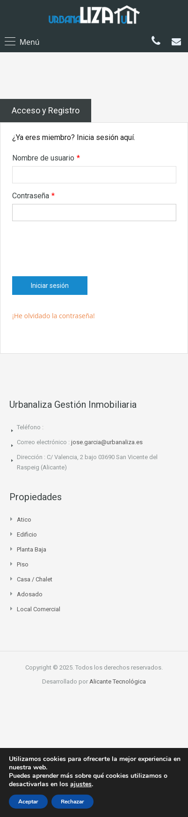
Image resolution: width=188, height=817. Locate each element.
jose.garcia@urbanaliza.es (107, 442)
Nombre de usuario (46, 158)
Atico (24, 519)
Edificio (27, 534)
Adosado (30, 594)
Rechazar (72, 801)
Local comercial (38, 609)
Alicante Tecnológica (117, 681)
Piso (23, 564)
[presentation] (83, 246)
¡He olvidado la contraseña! (53, 315)
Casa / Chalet (34, 579)
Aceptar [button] (28, 801)
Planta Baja (31, 549)
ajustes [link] (81, 784)
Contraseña (33, 196)
